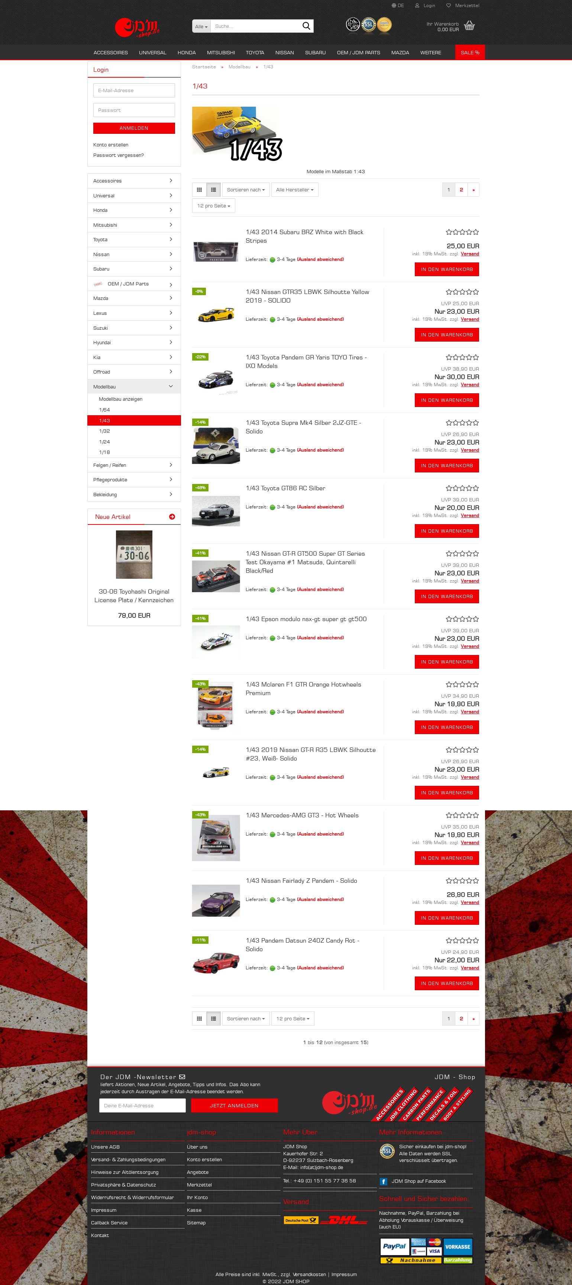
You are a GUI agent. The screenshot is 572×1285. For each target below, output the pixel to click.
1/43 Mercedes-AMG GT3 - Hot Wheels (302, 815)
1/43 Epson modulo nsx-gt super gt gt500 (306, 619)
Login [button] (425, 5)
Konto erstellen (110, 145)
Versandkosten (309, 1274)
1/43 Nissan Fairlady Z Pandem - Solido (301, 880)
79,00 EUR (134, 615)
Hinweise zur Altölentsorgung (125, 1172)
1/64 (104, 410)
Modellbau (104, 387)
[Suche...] (201, 26)
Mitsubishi (221, 52)
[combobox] (246, 190)
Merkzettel (462, 5)
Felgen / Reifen (109, 465)
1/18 (104, 452)
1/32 (104, 431)
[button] (398, 5)
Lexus (100, 313)
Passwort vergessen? (118, 155)
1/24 (104, 442)
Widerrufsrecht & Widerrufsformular (132, 1197)
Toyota (255, 52)
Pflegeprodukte (110, 479)
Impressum (103, 1210)
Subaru (315, 52)
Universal (153, 52)
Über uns (197, 1147)
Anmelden (134, 128)
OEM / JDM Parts (358, 52)
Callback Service (109, 1223)
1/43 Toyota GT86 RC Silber (285, 488)
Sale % (470, 52)
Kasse (194, 1210)
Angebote (198, 1172)
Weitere (430, 52)
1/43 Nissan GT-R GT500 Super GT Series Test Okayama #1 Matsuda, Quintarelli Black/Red (305, 562)
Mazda (400, 52)
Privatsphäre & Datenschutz (123, 1185)
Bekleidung (105, 494)
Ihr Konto (197, 1197)
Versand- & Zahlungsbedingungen (128, 1159)
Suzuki (100, 328)
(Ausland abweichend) (320, 259)
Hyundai (102, 342)
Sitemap (196, 1223)
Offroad (101, 372)
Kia (96, 357)
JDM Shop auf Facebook (419, 1181)
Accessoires (111, 52)
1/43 (104, 420)
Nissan (284, 52)
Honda (187, 52)
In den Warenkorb (447, 269)
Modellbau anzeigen (120, 399)
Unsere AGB (105, 1147)
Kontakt (100, 1235)
